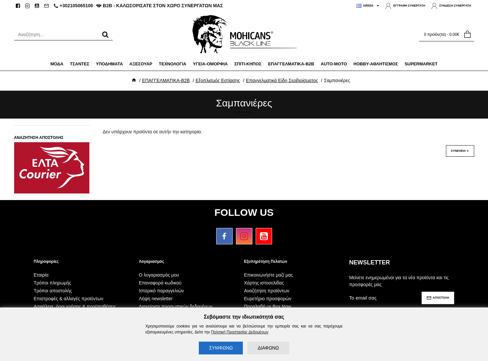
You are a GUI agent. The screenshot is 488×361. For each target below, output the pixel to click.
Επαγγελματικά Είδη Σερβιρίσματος (282, 80)
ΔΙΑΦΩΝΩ (268, 347)
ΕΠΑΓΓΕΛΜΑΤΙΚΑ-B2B (166, 80)
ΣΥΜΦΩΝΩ (221, 347)
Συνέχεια (458, 150)
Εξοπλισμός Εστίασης (218, 80)
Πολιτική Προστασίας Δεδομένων (239, 332)
